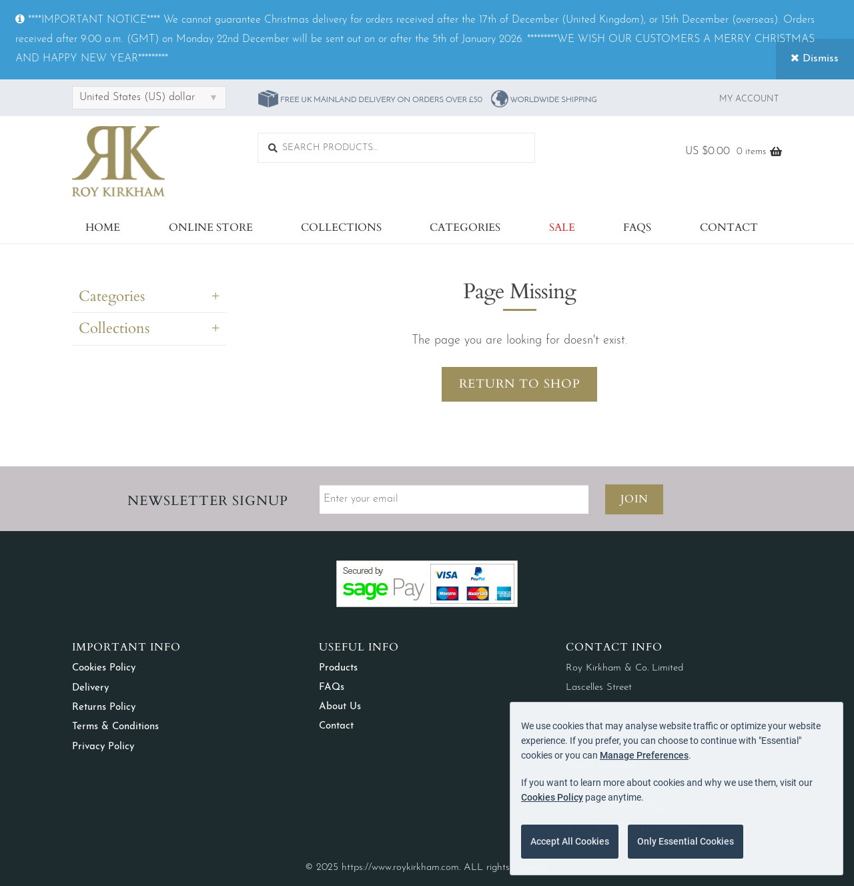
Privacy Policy (103, 747)
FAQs (637, 227)
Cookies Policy (103, 668)
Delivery (90, 688)
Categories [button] (112, 296)
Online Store (211, 227)
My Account (749, 99)
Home (102, 227)
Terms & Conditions (115, 727)
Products (338, 668)
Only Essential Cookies (685, 841)
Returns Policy (103, 708)
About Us (340, 707)
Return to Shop (519, 384)
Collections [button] (114, 328)
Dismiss (815, 58)
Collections (341, 227)
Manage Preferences (644, 755)
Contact (729, 227)
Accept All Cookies (569, 841)
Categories (465, 227)
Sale (562, 227)
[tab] (149, 299)
